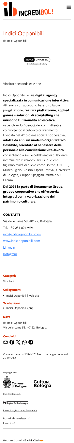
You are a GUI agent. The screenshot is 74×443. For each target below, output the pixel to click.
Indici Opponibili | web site (22, 295)
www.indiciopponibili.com (21, 240)
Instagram (10, 254)
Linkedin (9, 247)
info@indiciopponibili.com (22, 234)
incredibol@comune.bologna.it (20, 410)
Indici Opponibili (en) (19, 308)
